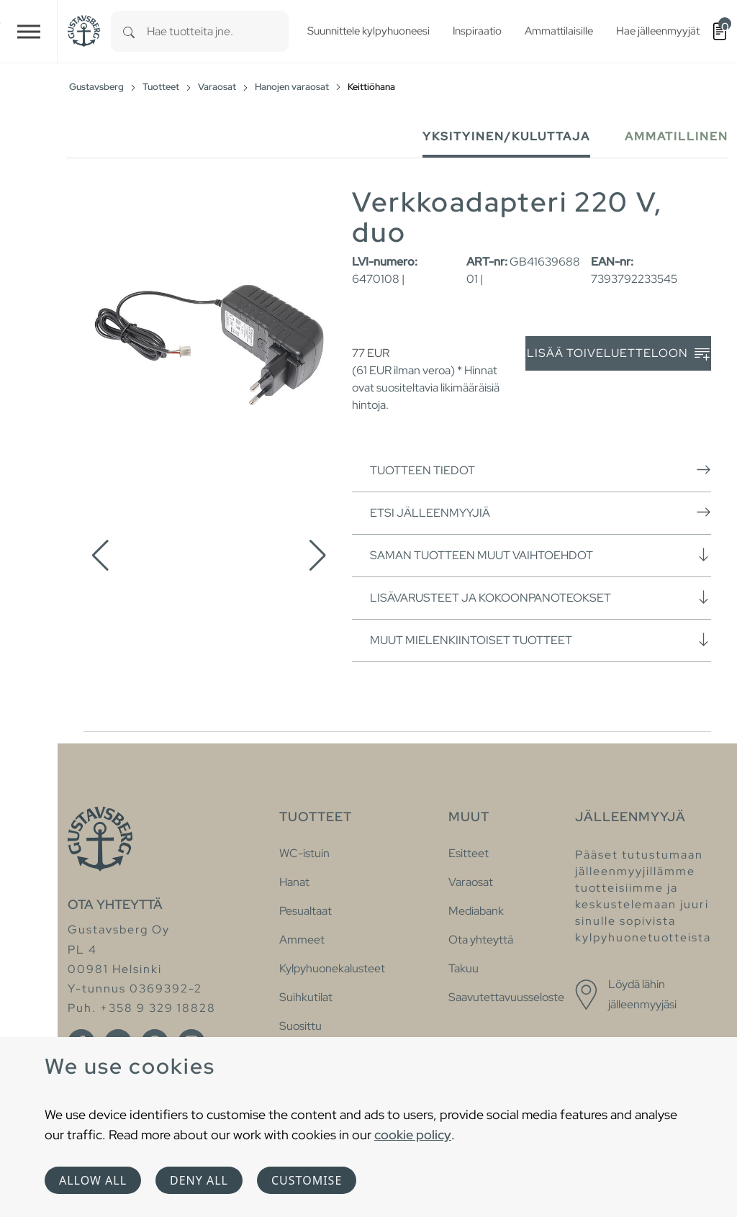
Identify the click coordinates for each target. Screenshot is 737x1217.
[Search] (129, 31)
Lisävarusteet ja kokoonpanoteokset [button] (540, 597)
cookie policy (412, 1134)
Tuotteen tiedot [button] (540, 470)
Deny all (199, 1180)
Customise (306, 1180)
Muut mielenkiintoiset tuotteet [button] (540, 640)
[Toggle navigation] (29, 31)
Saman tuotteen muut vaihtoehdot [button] (540, 555)
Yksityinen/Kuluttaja (506, 136)
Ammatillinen (676, 136)
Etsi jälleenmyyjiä (540, 512)
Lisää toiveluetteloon (618, 353)
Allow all (93, 1180)
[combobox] (218, 31)
